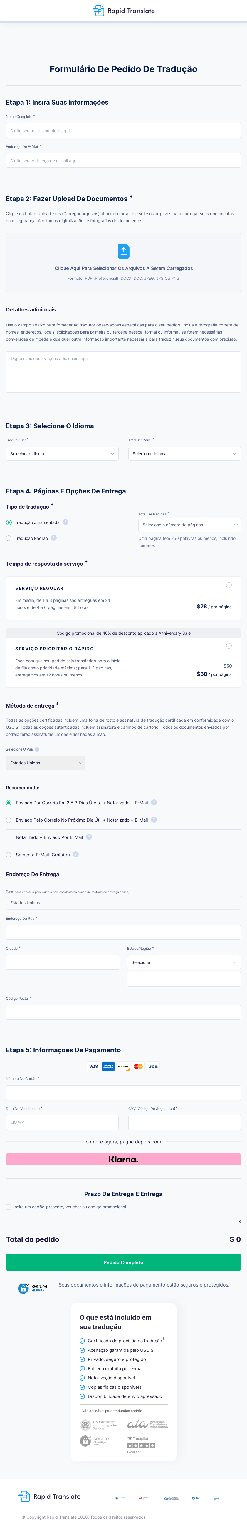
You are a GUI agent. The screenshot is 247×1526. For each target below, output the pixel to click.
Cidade (13, 948)
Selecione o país (22, 749)
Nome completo (20, 116)
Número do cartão (22, 1078)
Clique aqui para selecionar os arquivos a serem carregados (124, 273)
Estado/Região (140, 948)
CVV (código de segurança (152, 1108)
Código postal (19, 998)
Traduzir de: (17, 439)
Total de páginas (153, 513)
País (68, 892)
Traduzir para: (141, 439)
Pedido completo (123, 1262)
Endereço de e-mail (24, 146)
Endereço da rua (21, 918)
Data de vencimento (24, 1108)
